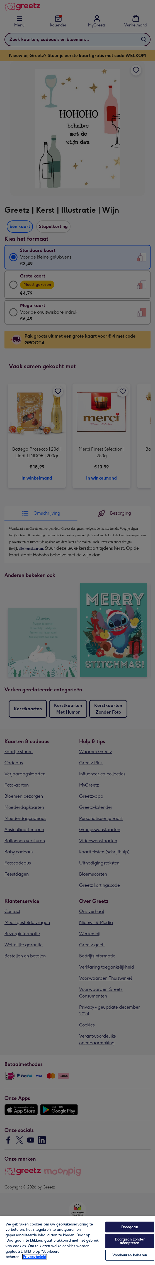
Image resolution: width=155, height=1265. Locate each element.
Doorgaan (129, 1227)
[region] (77, 1240)
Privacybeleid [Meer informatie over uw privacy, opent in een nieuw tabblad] (34, 1257)
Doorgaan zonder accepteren (130, 1241)
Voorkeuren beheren (129, 1255)
